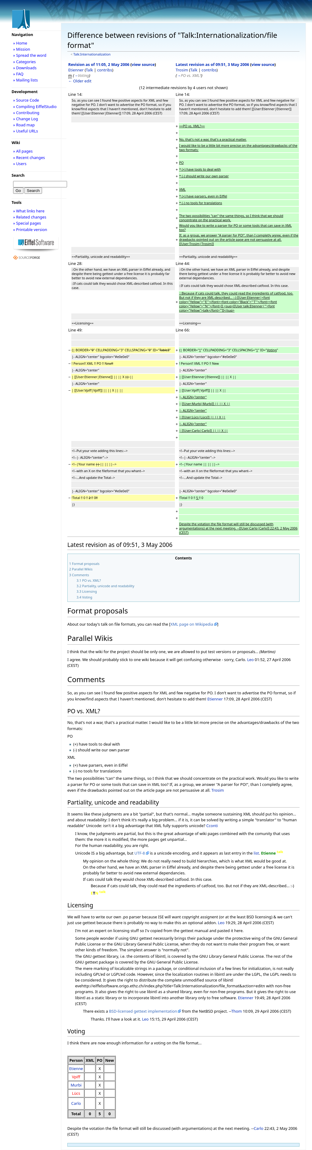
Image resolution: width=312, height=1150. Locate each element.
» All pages (23, 151)
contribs (104, 70)
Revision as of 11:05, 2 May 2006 (98, 64)
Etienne (76, 1068)
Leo (250, 659)
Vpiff (76, 1076)
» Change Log (25, 118)
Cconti (212, 825)
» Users (20, 163)
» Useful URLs (25, 131)
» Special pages (27, 223)
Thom (236, 1011)
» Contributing (26, 112)
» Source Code (26, 100)
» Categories (24, 61)
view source (143, 64)
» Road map (24, 125)
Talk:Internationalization (92, 54)
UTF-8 (139, 853)
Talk (89, 70)
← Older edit (79, 81)
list (256, 853)
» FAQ (18, 74)
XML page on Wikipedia (191, 624)
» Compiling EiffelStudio (35, 106)
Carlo (76, 1103)
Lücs (76, 1093)
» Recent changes (29, 157)
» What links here (28, 211)
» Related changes (29, 217)
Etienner (76, 70)
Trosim (182, 70)
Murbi (76, 1085)
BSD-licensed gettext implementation (143, 1011)
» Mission (21, 49)
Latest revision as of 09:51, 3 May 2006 (212, 64)
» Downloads (25, 68)
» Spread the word (29, 55)
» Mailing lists (25, 80)
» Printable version (30, 229)
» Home (20, 43)
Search (18, 175)
